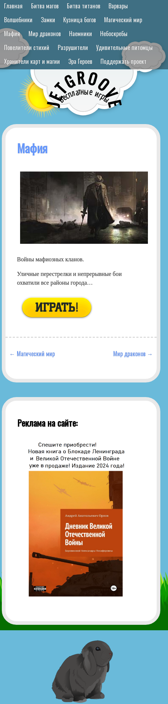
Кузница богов (79, 19)
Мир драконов (44, 33)
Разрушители (73, 47)
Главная (13, 5)
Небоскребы (113, 33)
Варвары (118, 5)
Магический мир (123, 19)
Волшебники (18, 19)
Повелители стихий (26, 47)
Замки (48, 19)
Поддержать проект (123, 61)
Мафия (12, 33)
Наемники (80, 33)
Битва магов (45, 5)
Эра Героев (80, 61)
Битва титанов (83, 5)
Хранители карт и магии (32, 61)
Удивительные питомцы (124, 47)
